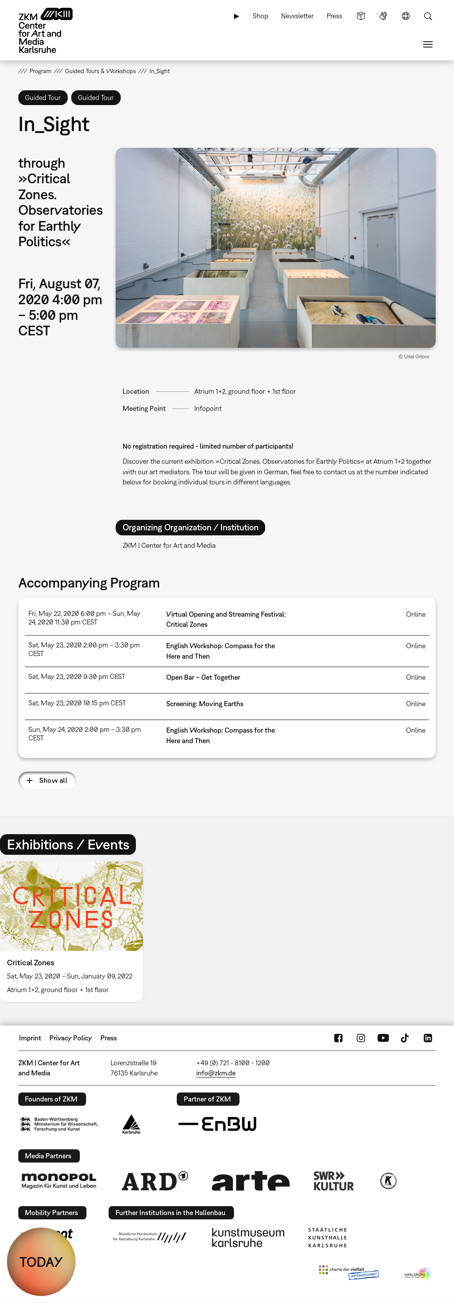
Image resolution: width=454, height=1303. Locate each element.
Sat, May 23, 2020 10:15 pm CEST (77, 703)
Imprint (30, 1038)
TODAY (41, 1262)
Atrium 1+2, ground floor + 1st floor (245, 391)
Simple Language (361, 16)
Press (334, 16)
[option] (75, 931)
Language (406, 16)
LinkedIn (428, 1038)
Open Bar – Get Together (203, 677)
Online (416, 614)
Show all (53, 780)
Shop (260, 16)
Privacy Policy (70, 1038)
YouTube (383, 1038)
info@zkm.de (216, 1073)
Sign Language (383, 16)
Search (428, 16)
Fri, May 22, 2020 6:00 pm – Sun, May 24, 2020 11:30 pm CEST (84, 617)
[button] (276, 248)
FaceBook (338, 1038)
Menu (428, 44)
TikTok (406, 1038)
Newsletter (297, 16)
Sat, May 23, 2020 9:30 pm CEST (76, 676)
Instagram (361, 1038)
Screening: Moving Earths (204, 704)
